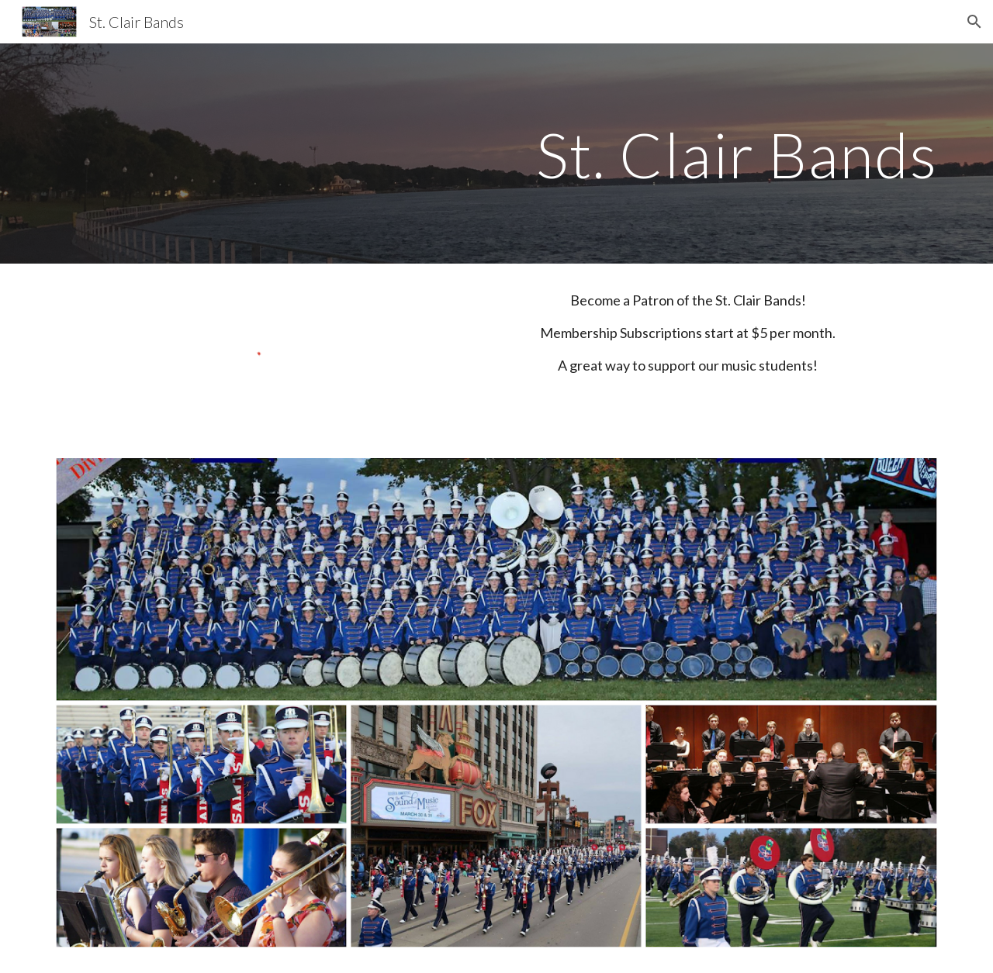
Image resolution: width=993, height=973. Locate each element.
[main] (496, 153)
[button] (974, 21)
